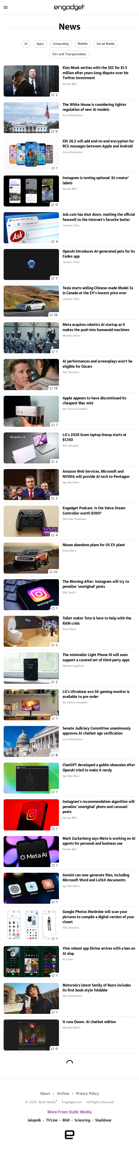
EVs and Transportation (69, 54)
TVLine (52, 1120)
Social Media (106, 43)
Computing (61, 43)
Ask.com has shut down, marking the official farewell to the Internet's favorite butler (99, 217)
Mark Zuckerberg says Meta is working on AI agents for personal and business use (99, 841)
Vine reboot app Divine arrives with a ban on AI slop (99, 951)
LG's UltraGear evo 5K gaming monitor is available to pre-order (96, 694)
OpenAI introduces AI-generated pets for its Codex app (99, 254)
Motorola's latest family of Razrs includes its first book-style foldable (97, 988)
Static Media (47, 1102)
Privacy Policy (87, 1093)
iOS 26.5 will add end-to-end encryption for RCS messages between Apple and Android (98, 144)
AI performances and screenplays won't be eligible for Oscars (97, 364)
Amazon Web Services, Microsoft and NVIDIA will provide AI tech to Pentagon (96, 474)
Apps (40, 43)
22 (56, 572)
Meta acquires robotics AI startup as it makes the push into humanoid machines (96, 327)
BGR (66, 1120)
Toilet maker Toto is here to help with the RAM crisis (97, 620)
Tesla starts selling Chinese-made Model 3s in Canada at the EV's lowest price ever (98, 290)
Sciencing (82, 1120)
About (45, 1093)
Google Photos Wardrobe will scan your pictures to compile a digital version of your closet (98, 917)
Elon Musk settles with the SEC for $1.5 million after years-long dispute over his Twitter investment (95, 73)
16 (56, 315)
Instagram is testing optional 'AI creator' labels (96, 180)
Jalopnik (34, 1120)
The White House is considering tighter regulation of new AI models (94, 107)
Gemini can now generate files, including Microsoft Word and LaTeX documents (96, 877)
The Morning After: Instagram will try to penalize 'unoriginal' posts (96, 584)
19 (56, 388)
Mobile (83, 43)
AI (25, 43)
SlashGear (103, 1120)
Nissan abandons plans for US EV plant (94, 545)
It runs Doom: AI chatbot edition (89, 1022)
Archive (63, 1093)
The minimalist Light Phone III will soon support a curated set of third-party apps (96, 657)
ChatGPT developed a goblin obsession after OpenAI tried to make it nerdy (99, 767)
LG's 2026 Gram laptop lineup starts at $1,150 (95, 437)
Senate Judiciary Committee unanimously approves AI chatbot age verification (97, 731)
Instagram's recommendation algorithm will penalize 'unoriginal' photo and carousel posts (99, 807)
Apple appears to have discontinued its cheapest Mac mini (94, 400)
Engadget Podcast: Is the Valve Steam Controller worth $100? (94, 510)
